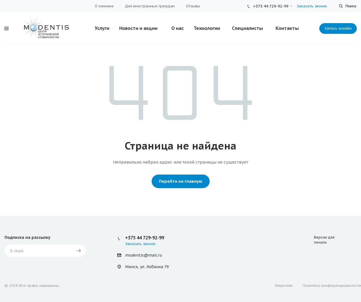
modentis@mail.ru (143, 255)
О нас (177, 28)
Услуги (102, 28)
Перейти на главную (180, 181)
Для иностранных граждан (150, 6)
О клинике (104, 6)
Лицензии (284, 285)
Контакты (287, 28)
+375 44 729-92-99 (270, 6)
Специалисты (247, 28)
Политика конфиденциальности (332, 285)
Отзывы (193, 6)
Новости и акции (138, 28)
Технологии (207, 28)
